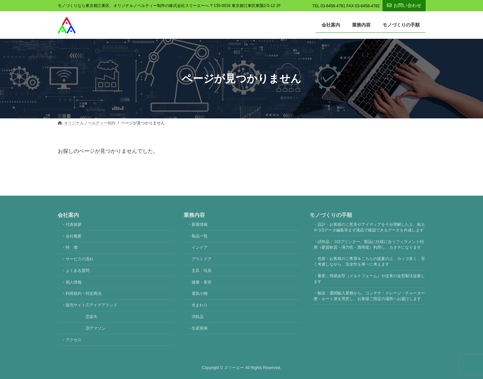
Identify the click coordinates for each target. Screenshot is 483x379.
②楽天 (79, 316)
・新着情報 (198, 224)
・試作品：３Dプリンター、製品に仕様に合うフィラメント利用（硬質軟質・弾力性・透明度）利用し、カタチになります (369, 244)
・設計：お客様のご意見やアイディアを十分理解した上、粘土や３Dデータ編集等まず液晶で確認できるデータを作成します (369, 227)
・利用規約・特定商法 (81, 293)
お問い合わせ (404, 5)
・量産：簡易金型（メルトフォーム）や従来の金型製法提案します (369, 279)
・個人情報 (72, 282)
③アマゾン (83, 328)
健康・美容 (201, 282)
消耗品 (198, 316)
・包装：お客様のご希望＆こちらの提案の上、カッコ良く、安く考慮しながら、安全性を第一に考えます (369, 261)
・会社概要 (72, 235)
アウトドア (201, 259)
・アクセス (72, 339)
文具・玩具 (201, 270)
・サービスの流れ (77, 259)
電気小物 (200, 293)
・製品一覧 (198, 235)
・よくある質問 (76, 270)
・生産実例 (198, 328)
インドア (200, 247)
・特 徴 (70, 247)
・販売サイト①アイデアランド (89, 305)
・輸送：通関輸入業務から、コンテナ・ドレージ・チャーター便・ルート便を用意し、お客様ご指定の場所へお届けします (369, 295)
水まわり (200, 305)
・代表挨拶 (72, 224)
